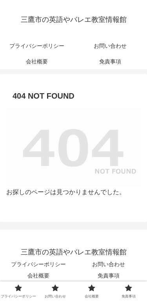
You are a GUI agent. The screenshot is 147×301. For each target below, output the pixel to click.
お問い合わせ (108, 264)
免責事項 (109, 275)
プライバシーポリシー (38, 264)
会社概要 (38, 275)
